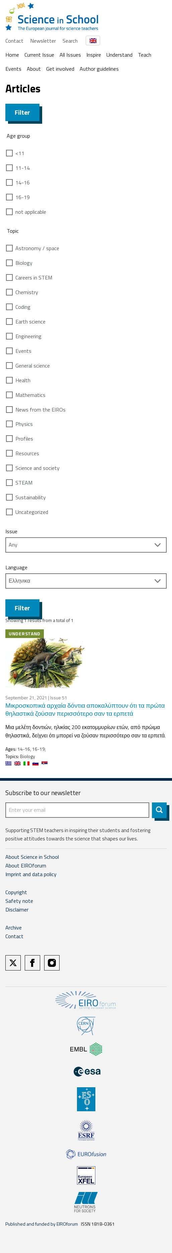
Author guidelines (99, 69)
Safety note (19, 901)
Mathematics (30, 395)
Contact (14, 41)
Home (12, 55)
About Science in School (32, 857)
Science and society (37, 468)
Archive (13, 927)
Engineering (28, 336)
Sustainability (30, 497)
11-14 (22, 168)
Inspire (93, 55)
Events (13, 69)
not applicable (30, 212)
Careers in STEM (33, 277)
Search (70, 41)
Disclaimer (16, 909)
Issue (11, 531)
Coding (22, 307)
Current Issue (39, 55)
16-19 (22, 197)
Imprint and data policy (31, 874)
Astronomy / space (37, 248)
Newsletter (43, 41)
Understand (119, 55)
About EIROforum (25, 865)
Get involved (60, 69)
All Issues (70, 55)
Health (22, 380)
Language (16, 567)
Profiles (24, 439)
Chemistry (26, 292)
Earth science (30, 322)
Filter (22, 112)
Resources (27, 453)
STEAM (23, 483)
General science (32, 366)
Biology (23, 263)
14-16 (22, 182)
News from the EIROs (40, 410)
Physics (24, 424)
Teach (144, 55)
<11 (19, 153)
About (34, 69)
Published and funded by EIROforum (41, 1223)
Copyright (16, 892)
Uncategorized (31, 512)
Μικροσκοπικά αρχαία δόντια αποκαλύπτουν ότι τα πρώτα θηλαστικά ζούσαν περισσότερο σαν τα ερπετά (85, 709)
